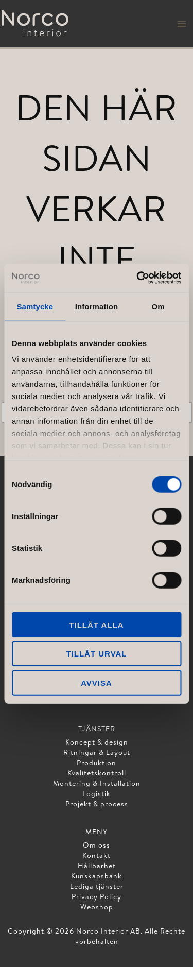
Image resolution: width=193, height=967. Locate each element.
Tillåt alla (96, 624)
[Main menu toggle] (181, 23)
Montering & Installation (97, 783)
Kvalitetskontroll (96, 773)
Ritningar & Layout (96, 752)
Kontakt (96, 855)
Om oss (96, 845)
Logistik (96, 793)
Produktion (96, 762)
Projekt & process (96, 804)
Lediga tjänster (97, 886)
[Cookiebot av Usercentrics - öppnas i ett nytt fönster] (137, 278)
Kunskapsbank (96, 876)
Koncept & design (96, 742)
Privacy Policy (96, 896)
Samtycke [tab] (34, 306)
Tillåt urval (96, 653)
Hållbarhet (97, 865)
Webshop (96, 907)
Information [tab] (96, 306)
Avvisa (96, 682)
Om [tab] (158, 306)
